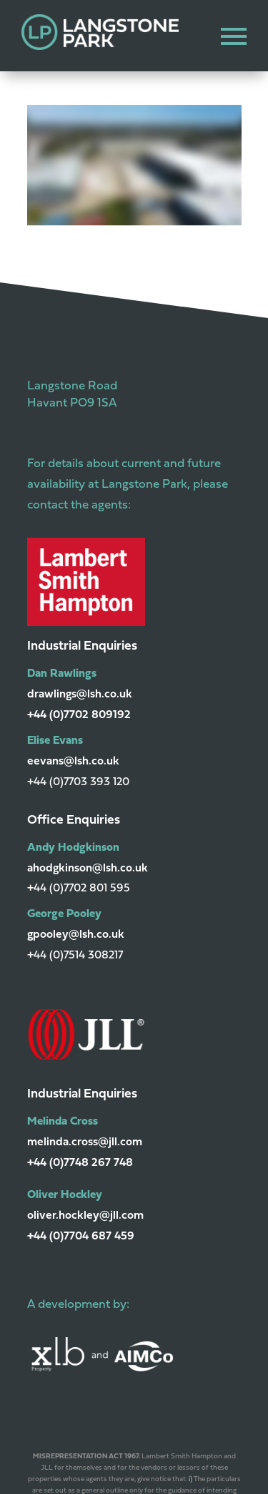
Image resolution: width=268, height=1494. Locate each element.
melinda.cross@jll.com (84, 1142)
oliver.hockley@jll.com (85, 1216)
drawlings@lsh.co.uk (79, 694)
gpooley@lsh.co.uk (75, 935)
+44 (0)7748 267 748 (80, 1163)
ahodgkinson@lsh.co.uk (87, 868)
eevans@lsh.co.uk (73, 761)
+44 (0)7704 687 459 (80, 1236)
